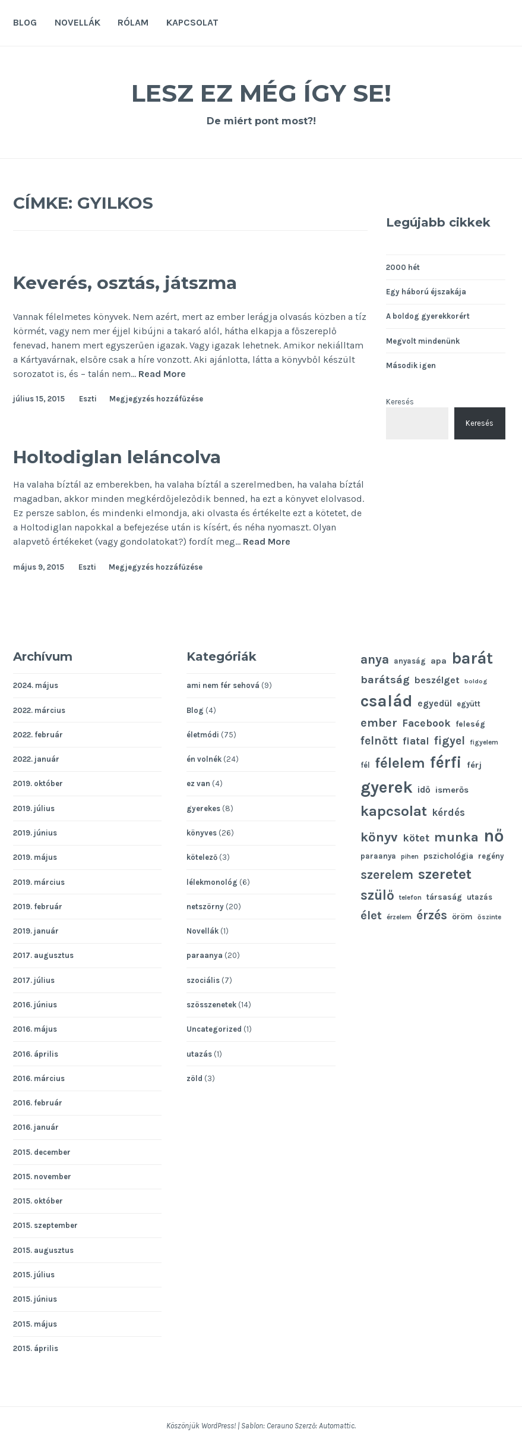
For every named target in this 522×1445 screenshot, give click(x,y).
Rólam (133, 22)
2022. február (38, 734)
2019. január (36, 930)
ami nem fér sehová (223, 685)
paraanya (204, 955)
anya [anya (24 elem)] (374, 659)
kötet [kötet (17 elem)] (416, 838)
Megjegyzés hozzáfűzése (156, 398)
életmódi (202, 734)
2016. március (39, 1078)
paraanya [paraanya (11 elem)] (378, 856)
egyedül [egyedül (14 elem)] (434, 703)
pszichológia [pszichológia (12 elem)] (448, 855)
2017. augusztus (43, 955)
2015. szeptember (45, 1225)
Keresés (400, 401)
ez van (198, 783)
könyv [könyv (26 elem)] (379, 837)
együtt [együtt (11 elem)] (468, 703)
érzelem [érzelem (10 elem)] (399, 917)
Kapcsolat (192, 22)
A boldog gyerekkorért (428, 316)
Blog (25, 22)
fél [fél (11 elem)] (365, 765)
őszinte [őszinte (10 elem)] (489, 917)
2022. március (39, 710)
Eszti (88, 398)
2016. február (37, 1102)
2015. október (38, 1200)
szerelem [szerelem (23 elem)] (386, 875)
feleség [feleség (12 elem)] (470, 723)
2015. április (35, 1348)
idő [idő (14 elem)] (424, 789)
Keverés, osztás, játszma (154, 281)
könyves (201, 832)
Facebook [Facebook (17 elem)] (426, 723)
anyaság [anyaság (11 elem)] (410, 660)
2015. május (35, 1324)
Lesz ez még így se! (261, 91)
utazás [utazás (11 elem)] (479, 897)
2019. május (35, 857)
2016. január (36, 1127)
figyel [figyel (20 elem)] (449, 740)
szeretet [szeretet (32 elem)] (445, 873)
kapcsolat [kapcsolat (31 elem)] (393, 811)
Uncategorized (214, 1029)
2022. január (36, 759)
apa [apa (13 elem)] (439, 661)
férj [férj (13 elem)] (474, 765)
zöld (194, 1078)
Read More (162, 374)
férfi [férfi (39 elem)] (446, 762)
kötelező (201, 857)
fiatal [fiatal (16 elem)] (416, 741)
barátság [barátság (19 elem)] (385, 679)
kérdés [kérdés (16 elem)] (448, 812)
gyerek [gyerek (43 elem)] (386, 787)
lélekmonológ (212, 882)
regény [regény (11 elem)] (491, 856)
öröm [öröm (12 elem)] (462, 916)
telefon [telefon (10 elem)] (410, 897)
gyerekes (203, 808)
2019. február (37, 906)
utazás (199, 1054)
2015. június (35, 1299)
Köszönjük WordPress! (201, 1425)
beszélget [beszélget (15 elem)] (437, 680)
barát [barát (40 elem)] (472, 658)
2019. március (39, 882)
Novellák (77, 22)
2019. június (35, 832)
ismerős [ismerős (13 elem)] (452, 790)
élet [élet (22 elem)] (371, 915)
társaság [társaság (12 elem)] (444, 896)
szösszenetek (211, 1004)
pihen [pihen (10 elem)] (410, 856)
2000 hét (403, 267)
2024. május (35, 685)
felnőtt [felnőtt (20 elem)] (379, 740)
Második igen (411, 365)
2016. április (35, 1054)
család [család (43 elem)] (386, 701)
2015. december (42, 1152)
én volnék (204, 759)
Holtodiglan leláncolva (145, 455)
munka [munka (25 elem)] (456, 837)
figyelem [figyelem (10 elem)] (484, 742)
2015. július (34, 1274)
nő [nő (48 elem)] (493, 835)
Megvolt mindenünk (423, 341)
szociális (203, 980)
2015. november (42, 1176)
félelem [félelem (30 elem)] (400, 763)
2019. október (38, 783)
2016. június (35, 1004)
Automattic (337, 1425)
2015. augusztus (43, 1250)
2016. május (35, 1029)
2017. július (34, 980)
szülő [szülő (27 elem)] (377, 895)
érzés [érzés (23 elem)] (431, 915)
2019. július (34, 808)
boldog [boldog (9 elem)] (475, 681)
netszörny (205, 906)
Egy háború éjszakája (426, 291)
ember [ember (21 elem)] (378, 723)
